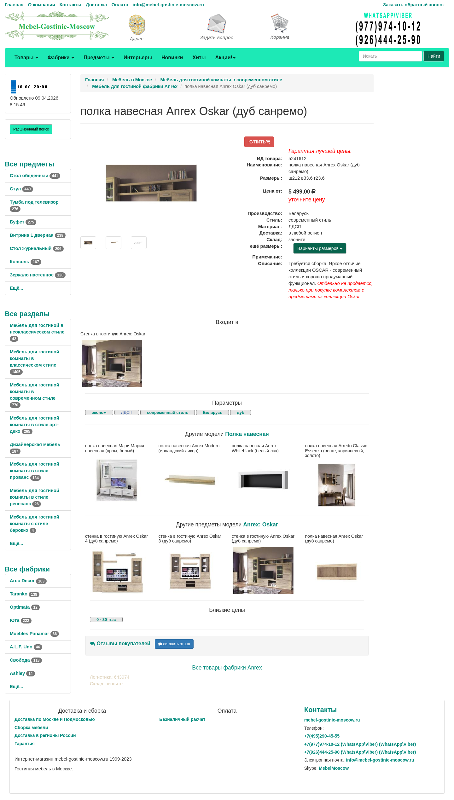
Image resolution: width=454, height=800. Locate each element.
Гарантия (25, 743)
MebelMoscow (334, 768)
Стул (21, 188)
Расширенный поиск (31, 129)
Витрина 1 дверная (38, 235)
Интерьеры (138, 57)
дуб (240, 412)
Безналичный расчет (182, 719)
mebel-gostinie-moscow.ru (332, 719)
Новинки (172, 57)
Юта (21, 620)
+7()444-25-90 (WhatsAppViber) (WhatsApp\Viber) (360, 752)
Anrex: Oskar (260, 524)
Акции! (225, 57)
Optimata (25, 607)
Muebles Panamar (34, 633)
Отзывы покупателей (120, 643)
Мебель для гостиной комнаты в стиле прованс (34, 470)
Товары (26, 57)
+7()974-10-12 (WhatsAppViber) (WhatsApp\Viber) (360, 744)
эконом (99, 412)
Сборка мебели (31, 727)
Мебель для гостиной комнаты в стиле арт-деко (34, 424)
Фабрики (61, 57)
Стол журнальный (37, 248)
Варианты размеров (319, 248)
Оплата (119, 4)
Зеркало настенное (38, 274)
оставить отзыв (174, 644)
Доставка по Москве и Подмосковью (55, 719)
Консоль (25, 261)
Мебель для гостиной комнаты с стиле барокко (34, 523)
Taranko (24, 593)
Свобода (26, 660)
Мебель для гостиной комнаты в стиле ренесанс (34, 497)
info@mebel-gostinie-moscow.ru (168, 4)
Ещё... (16, 288)
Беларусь (212, 412)
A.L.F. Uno (26, 646)
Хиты (199, 57)
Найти (434, 56)
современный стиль (167, 412)
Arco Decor (28, 580)
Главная (14, 4)
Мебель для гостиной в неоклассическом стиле (37, 332)
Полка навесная (247, 434)
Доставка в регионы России (45, 735)
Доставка (96, 4)
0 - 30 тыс (106, 619)
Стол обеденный (35, 175)
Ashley (22, 673)
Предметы (99, 57)
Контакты (70, 4)
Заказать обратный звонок (414, 4)
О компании (41, 4)
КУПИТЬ (259, 141)
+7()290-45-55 (322, 736)
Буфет (23, 221)
